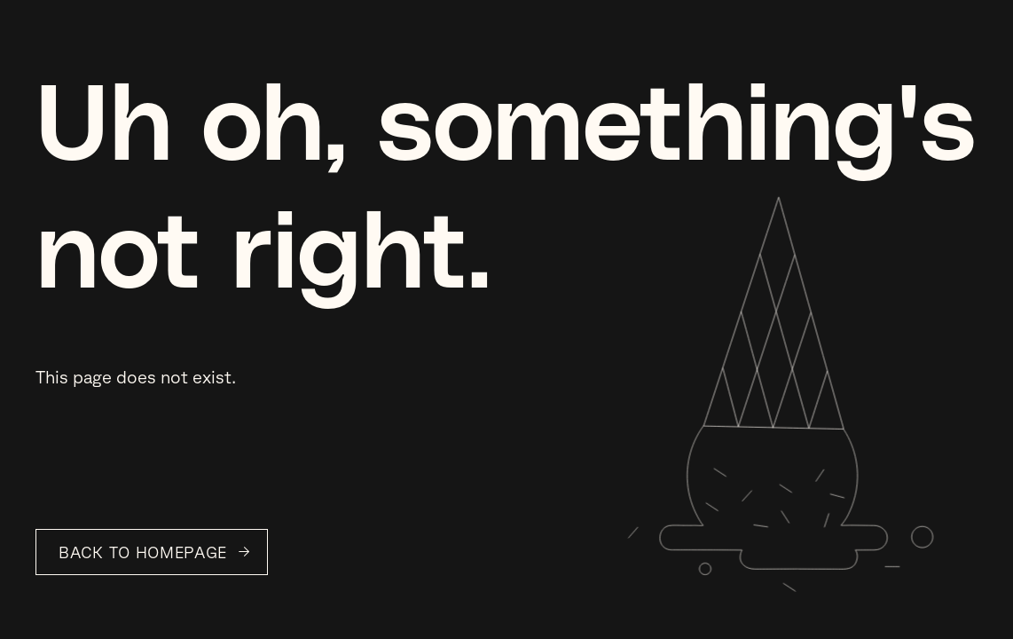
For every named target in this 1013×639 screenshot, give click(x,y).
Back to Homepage (143, 552)
